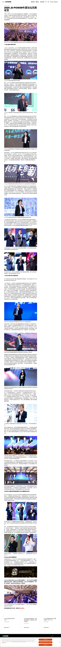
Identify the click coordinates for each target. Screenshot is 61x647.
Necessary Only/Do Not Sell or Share (45, 642)
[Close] (59, 642)
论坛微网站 (22, 608)
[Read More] (11, 623)
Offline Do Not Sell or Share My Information (19, 641)
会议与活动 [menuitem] (42, 1)
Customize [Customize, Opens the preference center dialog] (45, 639)
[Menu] (3, 1)
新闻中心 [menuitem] (37, 1)
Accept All (45, 644)
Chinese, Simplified (54, 1)
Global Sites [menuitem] (48, 1)
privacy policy (4, 642)
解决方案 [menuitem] (32, 1)
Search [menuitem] (46, 1)
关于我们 (52, 636)
